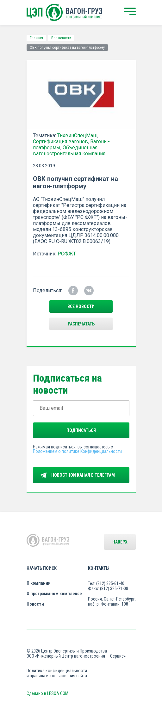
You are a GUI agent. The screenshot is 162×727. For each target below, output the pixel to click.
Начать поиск (42, 568)
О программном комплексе (54, 593)
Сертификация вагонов (60, 141)
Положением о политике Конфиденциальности (77, 451)
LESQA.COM (57, 693)
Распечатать (81, 323)
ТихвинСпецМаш (77, 135)
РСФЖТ (67, 254)
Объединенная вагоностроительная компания (69, 151)
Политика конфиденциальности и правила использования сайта (57, 673)
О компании (39, 583)
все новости (81, 306)
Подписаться (81, 430)
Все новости (61, 38)
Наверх (120, 541)
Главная (36, 38)
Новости (35, 604)
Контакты (98, 568)
